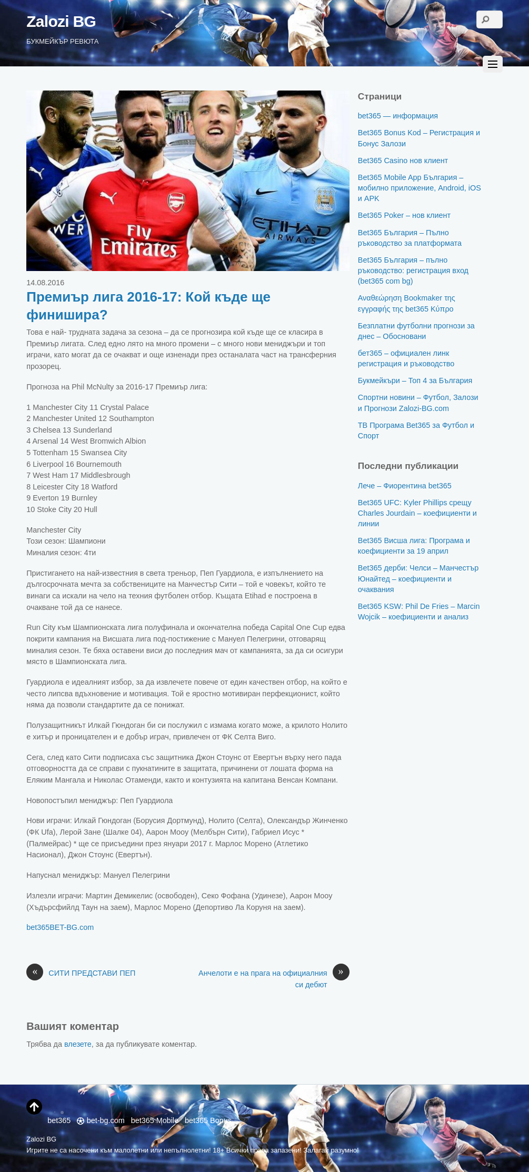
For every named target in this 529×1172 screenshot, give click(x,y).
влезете (78, 1044)
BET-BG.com (71, 927)
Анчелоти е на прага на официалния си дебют (273, 978)
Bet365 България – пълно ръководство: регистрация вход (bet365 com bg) (413, 270)
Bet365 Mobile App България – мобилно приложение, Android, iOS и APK (419, 188)
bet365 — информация (398, 116)
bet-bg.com (100, 1120)
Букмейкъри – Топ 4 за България (415, 380)
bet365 (37, 927)
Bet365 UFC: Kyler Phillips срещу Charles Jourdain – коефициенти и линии (417, 513)
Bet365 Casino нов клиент (403, 160)
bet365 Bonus (208, 1120)
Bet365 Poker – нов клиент (404, 215)
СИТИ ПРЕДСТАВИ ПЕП (80, 973)
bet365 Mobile (154, 1120)
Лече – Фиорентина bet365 (405, 486)
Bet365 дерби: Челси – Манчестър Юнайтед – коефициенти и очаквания (418, 578)
